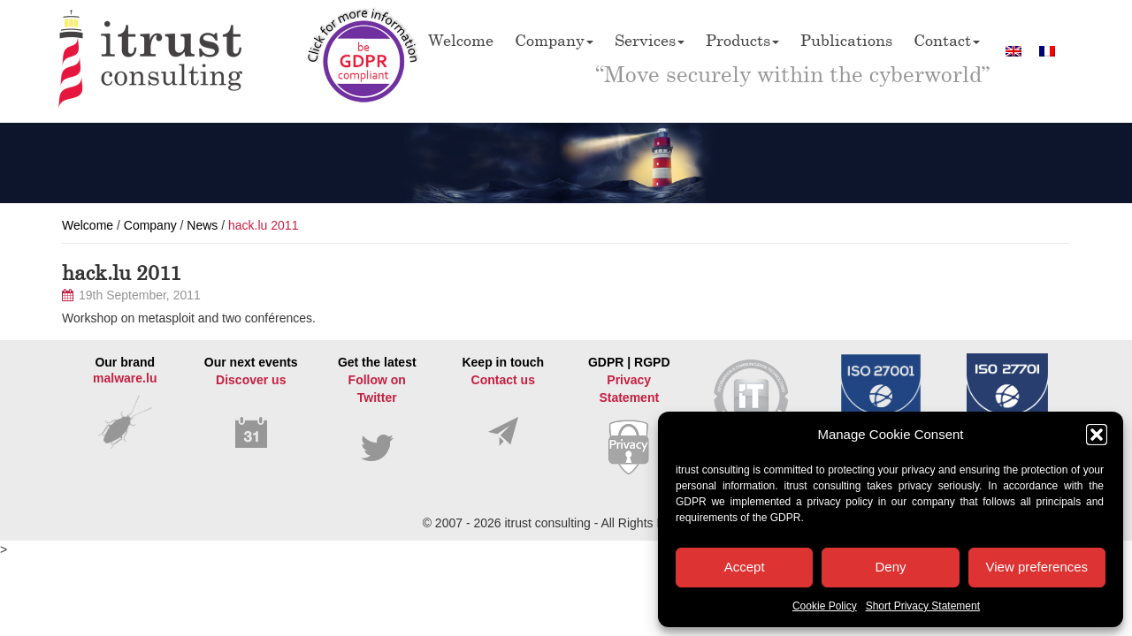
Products (742, 39)
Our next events (252, 403)
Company (554, 39)
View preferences (1037, 566)
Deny (890, 566)
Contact (947, 39)
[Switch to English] (1013, 51)
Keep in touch (504, 401)
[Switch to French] (1047, 51)
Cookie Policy (824, 606)
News (202, 225)
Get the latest (377, 409)
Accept (744, 566)
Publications (846, 39)
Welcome (460, 39)
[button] (1096, 434)
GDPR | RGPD (629, 415)
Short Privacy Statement (923, 606)
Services (650, 39)
